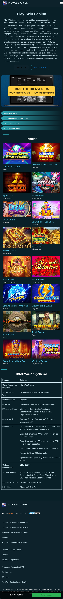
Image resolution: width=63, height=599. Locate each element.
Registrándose (46, 595)
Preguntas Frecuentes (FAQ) (13, 567)
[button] (61, 3)
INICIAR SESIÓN (16, 595)
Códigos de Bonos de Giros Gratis (15, 527)
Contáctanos (7, 572)
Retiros (5, 555)
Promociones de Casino (11, 550)
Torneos (5, 537)
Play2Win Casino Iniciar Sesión (14, 582)
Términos (5, 577)
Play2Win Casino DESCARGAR (15, 542)
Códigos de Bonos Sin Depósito (15, 522)
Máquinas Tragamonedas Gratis (15, 532)
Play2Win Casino (40, 67)
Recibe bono (21, 67)
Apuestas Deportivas (10, 560)
